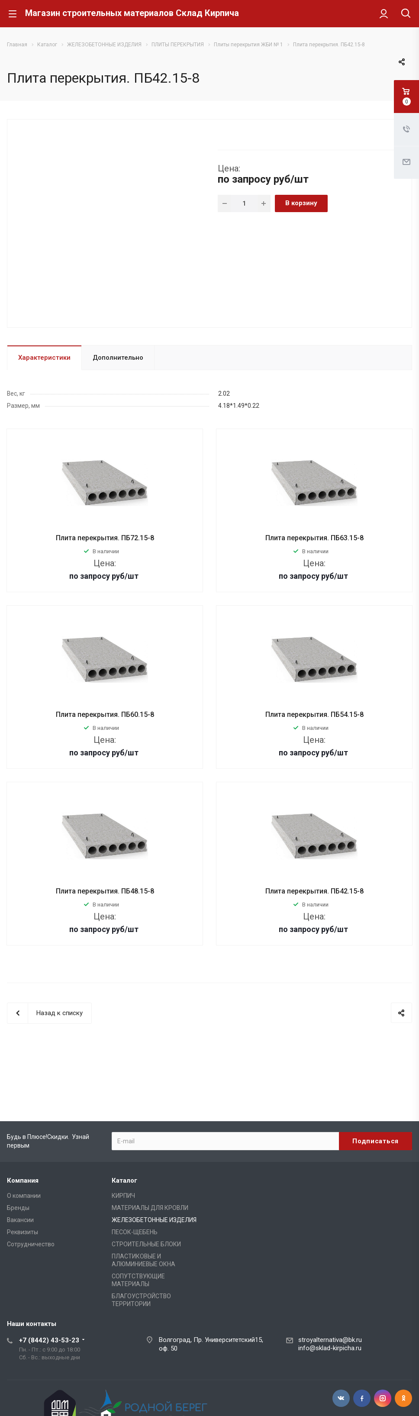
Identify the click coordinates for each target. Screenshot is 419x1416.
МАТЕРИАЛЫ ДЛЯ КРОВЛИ (150, 1207)
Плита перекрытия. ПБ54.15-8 (314, 714)
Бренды (18, 1207)
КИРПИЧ (123, 1195)
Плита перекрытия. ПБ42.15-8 (314, 891)
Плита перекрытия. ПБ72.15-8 (105, 538)
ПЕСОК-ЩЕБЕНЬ (135, 1232)
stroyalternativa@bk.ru (330, 1340)
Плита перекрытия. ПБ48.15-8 (105, 891)
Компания (23, 1180)
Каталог (124, 1180)
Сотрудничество (31, 1244)
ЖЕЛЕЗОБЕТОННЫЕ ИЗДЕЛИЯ (154, 1219)
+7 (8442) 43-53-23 (49, 1340)
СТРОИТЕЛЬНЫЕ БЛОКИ (146, 1244)
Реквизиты (22, 1232)
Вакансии (20, 1219)
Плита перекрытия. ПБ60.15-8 (105, 714)
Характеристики (44, 357)
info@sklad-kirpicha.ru (329, 1348)
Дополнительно (118, 357)
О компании (24, 1195)
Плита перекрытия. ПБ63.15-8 (314, 538)
